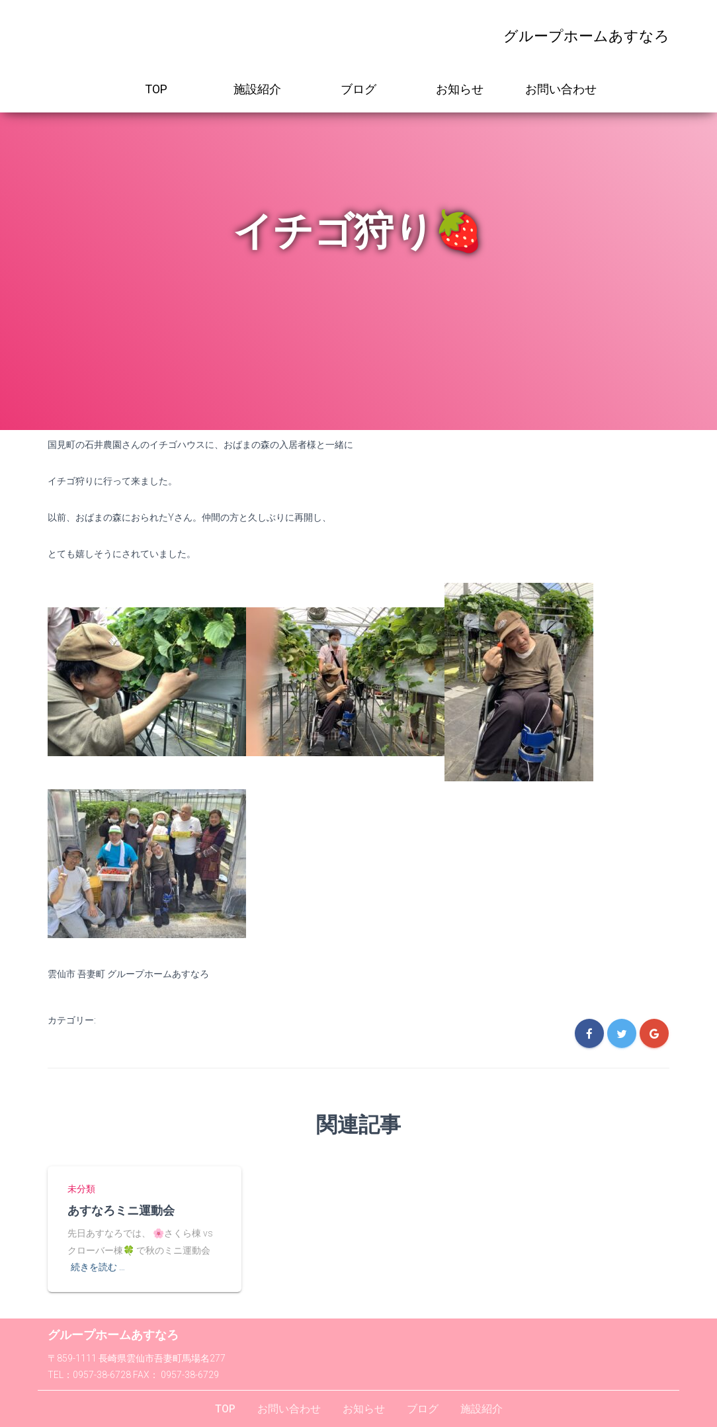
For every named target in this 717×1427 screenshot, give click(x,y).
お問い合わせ (561, 89)
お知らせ (460, 89)
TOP (156, 89)
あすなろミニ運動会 (121, 1209)
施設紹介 (257, 89)
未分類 (81, 1189)
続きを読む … (98, 1266)
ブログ (358, 89)
